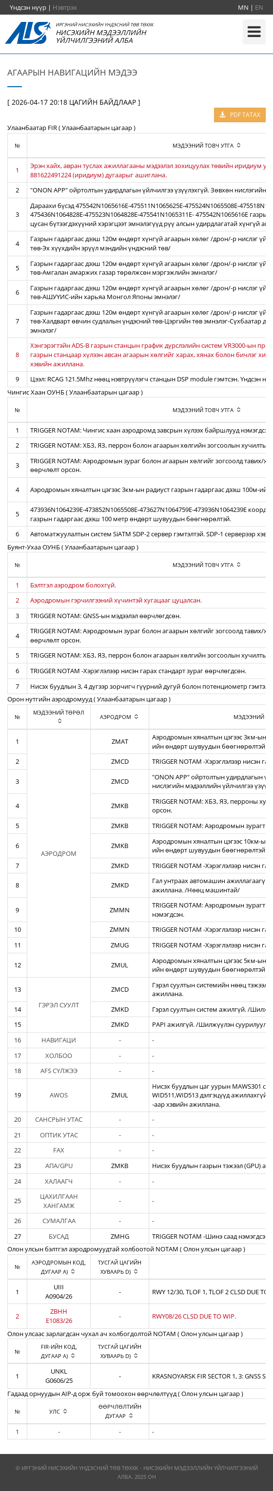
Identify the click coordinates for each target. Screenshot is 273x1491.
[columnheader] (59, 716)
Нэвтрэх (65, 7)
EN (259, 7)
